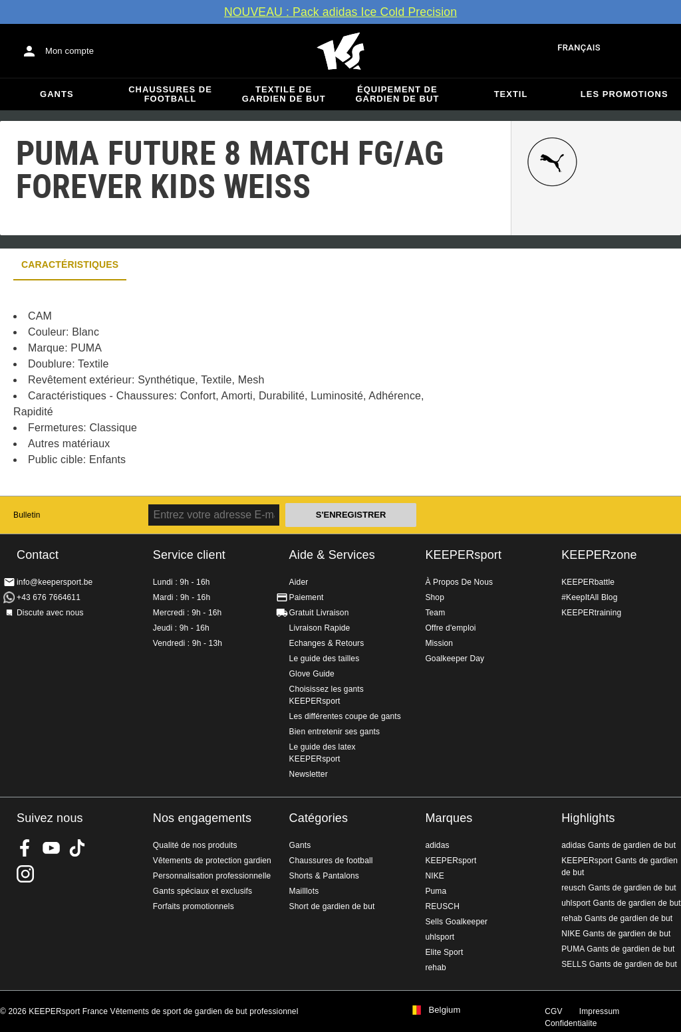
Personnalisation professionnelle (212, 875)
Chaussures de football (170, 94)
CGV (553, 1011)
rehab (435, 967)
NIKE (434, 875)
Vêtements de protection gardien (212, 860)
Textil (511, 94)
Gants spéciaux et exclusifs (202, 891)
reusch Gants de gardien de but (618, 887)
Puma (435, 891)
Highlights (588, 818)
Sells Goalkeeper (456, 921)
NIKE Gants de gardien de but (615, 933)
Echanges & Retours (326, 643)
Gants (57, 94)
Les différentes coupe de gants (345, 716)
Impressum (599, 1011)
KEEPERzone (599, 555)
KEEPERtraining (591, 612)
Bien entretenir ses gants (334, 731)
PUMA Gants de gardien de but (617, 949)
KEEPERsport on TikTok (77, 848)
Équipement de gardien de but (397, 94)
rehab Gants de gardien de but (616, 918)
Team (435, 612)
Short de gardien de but (332, 906)
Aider (299, 582)
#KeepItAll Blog (589, 597)
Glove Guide (312, 673)
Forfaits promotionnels (193, 906)
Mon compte (69, 51)
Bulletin (27, 515)
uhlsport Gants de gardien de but (621, 903)
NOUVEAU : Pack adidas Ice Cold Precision (340, 12)
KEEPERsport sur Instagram (25, 873)
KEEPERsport (463, 555)
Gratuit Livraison (319, 612)
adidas (437, 845)
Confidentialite (571, 1023)
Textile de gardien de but (284, 94)
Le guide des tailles (324, 658)
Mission (439, 643)
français (579, 47)
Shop (434, 597)
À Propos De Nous (459, 582)
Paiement (306, 597)
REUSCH (442, 906)
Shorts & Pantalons (324, 875)
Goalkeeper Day (454, 658)
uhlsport (439, 937)
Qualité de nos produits (195, 845)
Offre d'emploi (450, 628)
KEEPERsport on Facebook (25, 848)
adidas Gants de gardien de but (618, 845)
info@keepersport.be (54, 582)
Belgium (444, 1010)
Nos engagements (202, 818)
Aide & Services (332, 555)
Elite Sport (444, 952)
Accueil (340, 51)
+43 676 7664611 (48, 597)
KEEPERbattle (587, 582)
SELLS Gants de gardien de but (619, 964)
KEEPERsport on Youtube (51, 848)
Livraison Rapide (319, 628)
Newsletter (308, 774)
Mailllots (304, 891)
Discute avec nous (50, 612)
